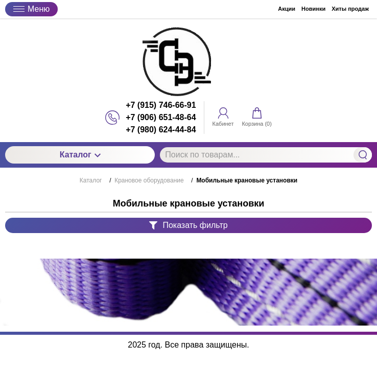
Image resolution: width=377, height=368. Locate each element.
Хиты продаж (350, 9)
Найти (362, 154)
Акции (286, 9)
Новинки (313, 9)
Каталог (80, 154)
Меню (31, 9)
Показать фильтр (188, 225)
